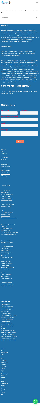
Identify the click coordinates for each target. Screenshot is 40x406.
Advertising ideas (5, 304)
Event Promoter (5, 276)
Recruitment (4, 172)
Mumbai (3, 349)
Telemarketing (4, 164)
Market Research (5, 174)
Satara (3, 392)
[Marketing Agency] (6, 2)
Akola (2, 379)
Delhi (2, 358)
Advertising (4, 175)
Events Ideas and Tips (7, 326)
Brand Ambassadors (6, 278)
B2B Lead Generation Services (9, 218)
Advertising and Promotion (8, 338)
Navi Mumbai (4, 352)
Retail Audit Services (6, 282)
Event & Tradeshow (6, 274)
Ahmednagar (4, 373)
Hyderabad (4, 366)
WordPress (25, 404)
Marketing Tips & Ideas (7, 306)
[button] (20, 218)
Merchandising (5, 269)
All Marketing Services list (8, 330)
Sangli (2, 390)
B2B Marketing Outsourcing (8, 234)
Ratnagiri (3, 389)
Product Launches (6, 261)
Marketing (3, 159)
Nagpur (3, 377)
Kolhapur (3, 387)
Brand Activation (5, 240)
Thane (3, 350)
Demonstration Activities (7, 267)
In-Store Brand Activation (7, 284)
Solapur (3, 394)
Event (2, 168)
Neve (13, 404)
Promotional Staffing (6, 263)
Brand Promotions (6, 166)
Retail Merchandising (6, 198)
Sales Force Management (8, 224)
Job (2, 151)
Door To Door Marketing (7, 204)
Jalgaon (3, 385)
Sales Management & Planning (9, 336)
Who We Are (4, 25)
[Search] (18, 17)
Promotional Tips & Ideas (7, 308)
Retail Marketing (5, 196)
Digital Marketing (5, 170)
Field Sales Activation (6, 228)
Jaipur (2, 372)
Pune (2, 354)
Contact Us (4, 153)
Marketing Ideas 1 (6, 311)
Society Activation (5, 248)
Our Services (4, 157)
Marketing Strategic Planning (8, 332)
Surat (2, 370)
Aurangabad (4, 383)
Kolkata (3, 368)
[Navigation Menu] (37, 2)
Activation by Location (7, 242)
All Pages (3, 328)
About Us (3, 149)
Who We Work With (6, 46)
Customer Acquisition (6, 200)
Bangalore (4, 360)
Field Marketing (5, 192)
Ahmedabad (4, 362)
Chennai (3, 364)
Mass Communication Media (8, 340)
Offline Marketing (5, 185)
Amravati (3, 381)
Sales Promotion (5, 250)
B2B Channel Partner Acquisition (9, 232)
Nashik (3, 375)
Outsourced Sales (6, 206)
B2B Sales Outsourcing (7, 212)
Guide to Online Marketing (8, 334)
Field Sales (4, 226)
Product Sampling (5, 265)
